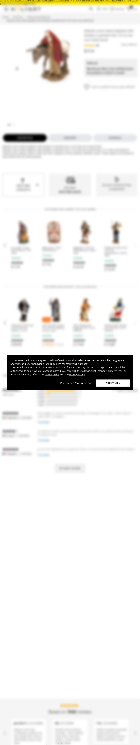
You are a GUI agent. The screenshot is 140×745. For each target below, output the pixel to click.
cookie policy (52, 374)
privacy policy (77, 374)
